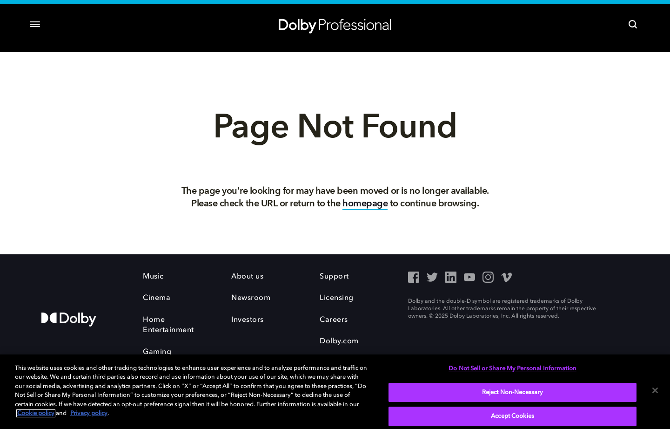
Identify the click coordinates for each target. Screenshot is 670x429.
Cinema (156, 298)
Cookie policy (35, 413)
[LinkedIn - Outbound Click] (450, 278)
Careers (334, 320)
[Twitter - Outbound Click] (432, 278)
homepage (365, 203)
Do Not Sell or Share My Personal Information (512, 369)
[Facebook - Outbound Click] (413, 278)
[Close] (655, 390)
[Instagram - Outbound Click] (488, 278)
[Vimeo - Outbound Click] (506, 278)
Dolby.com (339, 341)
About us (247, 276)
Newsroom (250, 298)
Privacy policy (88, 413)
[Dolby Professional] (335, 24)
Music (153, 276)
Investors (247, 320)
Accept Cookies (512, 416)
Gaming (157, 352)
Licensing (337, 298)
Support (334, 276)
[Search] (632, 24)
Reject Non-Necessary (512, 392)
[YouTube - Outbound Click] (469, 278)
